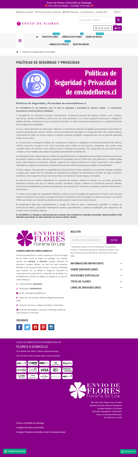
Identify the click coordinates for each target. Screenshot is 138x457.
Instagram (51, 327)
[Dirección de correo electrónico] (88, 240)
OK (114, 240)
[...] (29, 279)
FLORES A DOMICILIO (32, 347)
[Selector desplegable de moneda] (117, 12)
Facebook (19, 327)
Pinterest (43, 327)
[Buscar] (100, 20)
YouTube (35, 327)
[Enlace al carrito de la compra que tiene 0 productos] (117, 28)
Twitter (27, 327)
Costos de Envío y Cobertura (48, 12)
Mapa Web (101, 12)
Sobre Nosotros (71, 12)
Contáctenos (87, 12)
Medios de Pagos (24, 12)
